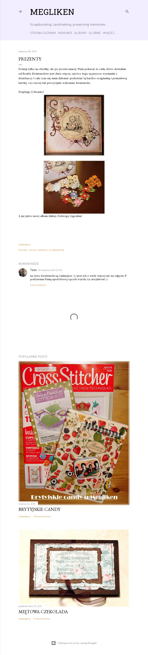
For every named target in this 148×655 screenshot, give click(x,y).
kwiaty (33, 249)
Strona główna (43, 33)
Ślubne (95, 33)
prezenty (43, 249)
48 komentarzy (42, 516)
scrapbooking (56, 249)
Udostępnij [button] (24, 244)
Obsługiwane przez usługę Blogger (74, 643)
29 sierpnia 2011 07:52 (50, 270)
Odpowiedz (38, 285)
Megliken (52, 13)
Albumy (80, 33)
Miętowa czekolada (43, 612)
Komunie (65, 33)
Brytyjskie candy (39, 509)
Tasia (33, 270)
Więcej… (109, 33)
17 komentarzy (41, 618)
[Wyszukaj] (127, 10)
